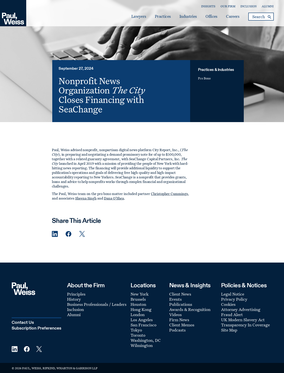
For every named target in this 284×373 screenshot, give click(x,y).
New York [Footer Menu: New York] (140, 294)
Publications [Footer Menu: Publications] (180, 304)
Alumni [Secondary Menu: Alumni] (268, 6)
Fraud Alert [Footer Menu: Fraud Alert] (232, 314)
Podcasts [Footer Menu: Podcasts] (177, 330)
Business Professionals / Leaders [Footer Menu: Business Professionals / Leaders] (96, 304)
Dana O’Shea (114, 198)
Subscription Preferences (36, 328)
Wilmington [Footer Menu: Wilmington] (142, 345)
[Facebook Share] (68, 234)
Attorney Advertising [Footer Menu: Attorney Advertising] (240, 309)
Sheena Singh (85, 198)
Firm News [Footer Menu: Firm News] (179, 319)
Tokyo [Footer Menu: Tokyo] (136, 330)
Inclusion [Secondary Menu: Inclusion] (248, 6)
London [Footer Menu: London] (138, 314)
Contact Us (23, 322)
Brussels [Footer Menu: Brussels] (138, 299)
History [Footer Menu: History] (74, 299)
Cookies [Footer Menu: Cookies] (228, 304)
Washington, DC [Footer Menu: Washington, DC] (146, 340)
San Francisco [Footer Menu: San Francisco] (143, 325)
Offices (211, 16)
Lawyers (138, 16)
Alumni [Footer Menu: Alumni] (74, 314)
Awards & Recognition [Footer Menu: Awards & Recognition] (189, 309)
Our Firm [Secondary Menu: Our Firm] (227, 6)
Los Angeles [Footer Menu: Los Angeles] (142, 319)
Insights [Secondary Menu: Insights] (208, 6)
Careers (232, 16)
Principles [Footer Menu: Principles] (76, 294)
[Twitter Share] (82, 234)
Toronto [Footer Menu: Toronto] (138, 335)
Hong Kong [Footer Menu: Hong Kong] (141, 309)
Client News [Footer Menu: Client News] (180, 294)
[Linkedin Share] (55, 234)
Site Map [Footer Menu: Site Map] (229, 330)
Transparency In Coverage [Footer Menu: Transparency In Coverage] (245, 325)
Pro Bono (204, 78)
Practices (163, 16)
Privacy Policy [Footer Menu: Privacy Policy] (234, 299)
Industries (188, 16)
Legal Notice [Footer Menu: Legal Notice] (232, 294)
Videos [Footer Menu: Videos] (175, 314)
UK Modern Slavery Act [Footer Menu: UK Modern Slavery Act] (243, 319)
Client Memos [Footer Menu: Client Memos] (181, 325)
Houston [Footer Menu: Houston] (138, 304)
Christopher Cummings (169, 193)
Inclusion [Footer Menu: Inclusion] (75, 309)
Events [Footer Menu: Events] (175, 299)
